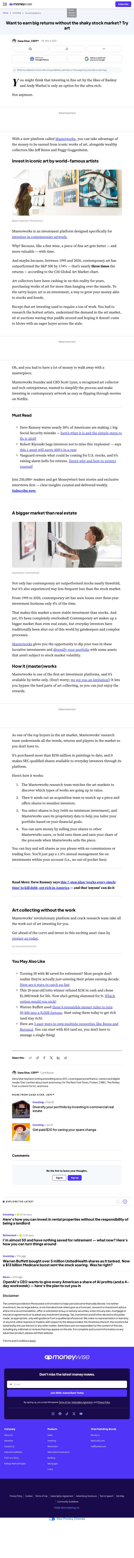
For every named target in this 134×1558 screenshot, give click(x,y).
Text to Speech (106, 1496)
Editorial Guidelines (13, 1452)
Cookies (28, 1496)
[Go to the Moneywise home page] (21, 4)
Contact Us (9, 1446)
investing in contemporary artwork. (39, 236)
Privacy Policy (104, 1402)
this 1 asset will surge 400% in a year (48, 449)
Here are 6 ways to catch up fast (45, 984)
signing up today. (25, 938)
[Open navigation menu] (5, 4)
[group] (67, 1249)
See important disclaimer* (24, 946)
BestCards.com (98, 1440)
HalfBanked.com (98, 1446)
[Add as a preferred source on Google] (95, 59)
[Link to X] (74, 1413)
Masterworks (65, 138)
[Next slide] (125, 1202)
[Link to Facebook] (60, 1413)
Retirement (52, 1446)
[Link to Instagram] (53, 1413)
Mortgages (52, 1463)
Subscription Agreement (82, 1402)
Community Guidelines (68, 1501)
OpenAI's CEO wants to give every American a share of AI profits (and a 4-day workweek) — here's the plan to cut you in (66, 1284)
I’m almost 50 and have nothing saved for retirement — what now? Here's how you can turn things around (65, 1242)
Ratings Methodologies (15, 1463)
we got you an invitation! (90, 679)
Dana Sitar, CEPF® (28, 40)
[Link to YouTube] (81, 1413)
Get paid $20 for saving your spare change (64, 1130)
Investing (51, 1440)
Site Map (120, 1496)
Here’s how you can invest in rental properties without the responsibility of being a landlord (65, 1221)
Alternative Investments (58, 1452)
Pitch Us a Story (11, 1457)
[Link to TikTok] (67, 1413)
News (50, 1435)
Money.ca (95, 1435)
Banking (51, 1457)
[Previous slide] (118, 1202)
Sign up (75, 1177)
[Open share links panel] (67, 49)
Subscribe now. (24, 490)
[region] (67, 1249)
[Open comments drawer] (30, 49)
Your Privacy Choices (67, 1519)
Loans (50, 1469)
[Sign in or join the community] (123, 4)
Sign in (59, 1177)
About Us (8, 1435)
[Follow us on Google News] (39, 59)
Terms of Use (64, 1402)
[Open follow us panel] (104, 49)
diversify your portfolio (71, 649)
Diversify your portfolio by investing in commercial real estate (73, 1109)
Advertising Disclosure (86, 1496)
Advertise (8, 1440)
